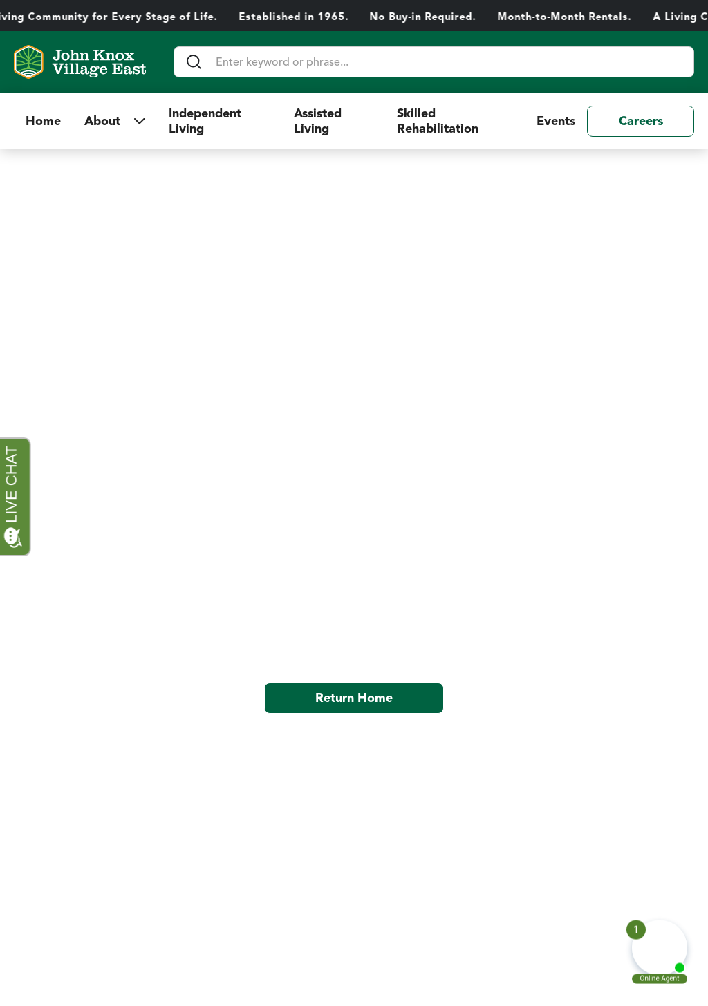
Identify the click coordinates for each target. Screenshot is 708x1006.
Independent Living (205, 121)
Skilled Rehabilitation (439, 121)
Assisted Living (318, 121)
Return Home (354, 697)
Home (43, 121)
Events (556, 121)
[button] (115, 121)
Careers (641, 121)
